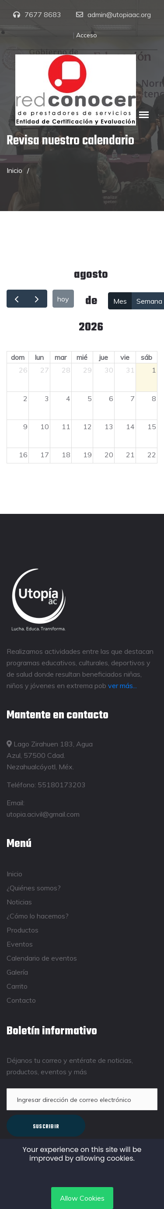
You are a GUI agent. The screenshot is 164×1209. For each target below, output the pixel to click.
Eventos (20, 944)
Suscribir (46, 1127)
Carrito (17, 986)
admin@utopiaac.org (119, 14)
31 (130, 370)
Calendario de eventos (42, 958)
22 (151, 454)
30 (109, 370)
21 (130, 454)
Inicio (14, 170)
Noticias (19, 901)
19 (87, 454)
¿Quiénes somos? (34, 887)
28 (66, 370)
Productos (22, 930)
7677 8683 (42, 14)
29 (87, 370)
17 (44, 454)
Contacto (21, 1000)
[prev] (17, 299)
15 (151, 426)
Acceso (86, 35)
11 (66, 426)
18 (66, 454)
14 (130, 426)
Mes (120, 301)
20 (109, 454)
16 (23, 454)
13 (109, 426)
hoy (63, 298)
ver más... (122, 685)
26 (23, 370)
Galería (17, 972)
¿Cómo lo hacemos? (38, 915)
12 (87, 426)
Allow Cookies (82, 1198)
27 (44, 370)
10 (44, 426)
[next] (37, 299)
